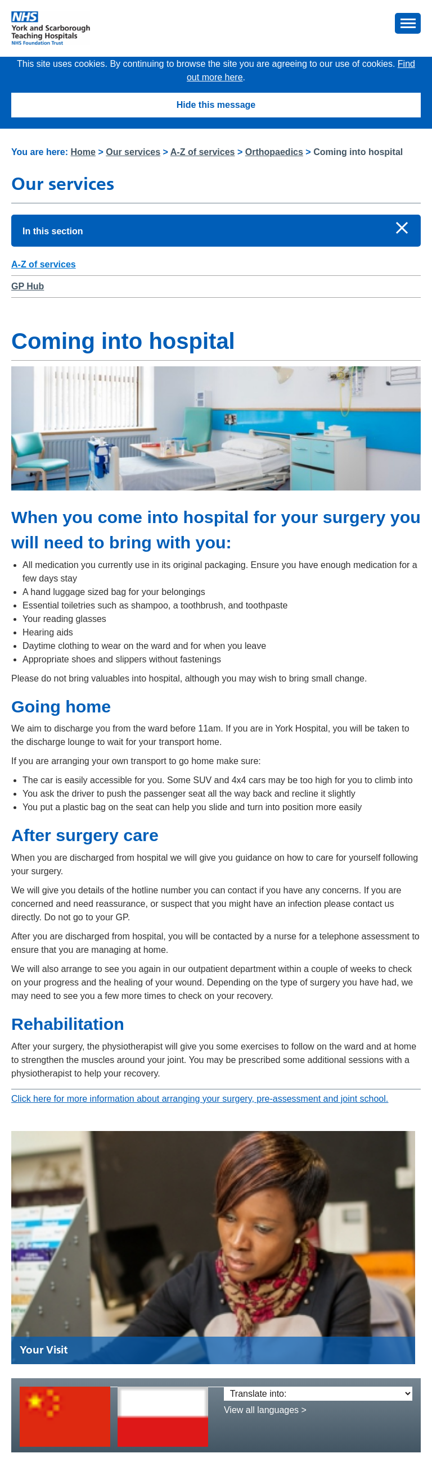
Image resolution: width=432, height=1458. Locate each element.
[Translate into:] (318, 1394)
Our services (133, 152)
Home (83, 152)
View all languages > (265, 1410)
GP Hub (27, 286)
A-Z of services (202, 152)
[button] (408, 23)
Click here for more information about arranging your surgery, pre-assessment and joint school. (199, 1098)
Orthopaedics (274, 152)
